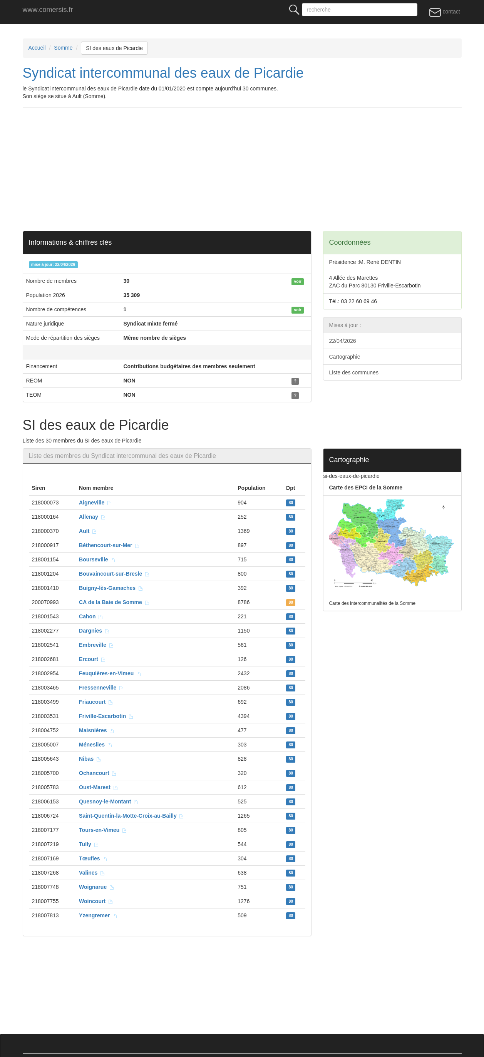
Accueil (37, 48)
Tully (89, 844)
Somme (63, 48)
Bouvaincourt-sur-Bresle (114, 574)
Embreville (96, 645)
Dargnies (94, 631)
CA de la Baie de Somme (114, 602)
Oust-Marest (98, 787)
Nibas (90, 759)
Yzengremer (98, 915)
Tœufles (93, 858)
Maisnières (96, 730)
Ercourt (92, 659)
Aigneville (95, 502)
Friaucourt (96, 702)
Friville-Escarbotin (106, 716)
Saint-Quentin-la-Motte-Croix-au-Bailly (131, 816)
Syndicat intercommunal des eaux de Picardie (163, 73)
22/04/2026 (342, 341)
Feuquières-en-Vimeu (110, 673)
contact (444, 12)
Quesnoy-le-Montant (109, 801)
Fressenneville (101, 688)
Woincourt (96, 901)
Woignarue (96, 887)
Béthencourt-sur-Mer (109, 545)
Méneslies (95, 744)
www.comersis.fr (48, 9)
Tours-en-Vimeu (103, 830)
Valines (92, 873)
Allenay (92, 517)
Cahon (91, 616)
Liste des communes (353, 372)
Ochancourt (98, 773)
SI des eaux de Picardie (114, 48)
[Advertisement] (243, 169)
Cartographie (344, 357)
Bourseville (97, 559)
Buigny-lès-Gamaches (111, 588)
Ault (88, 531)
